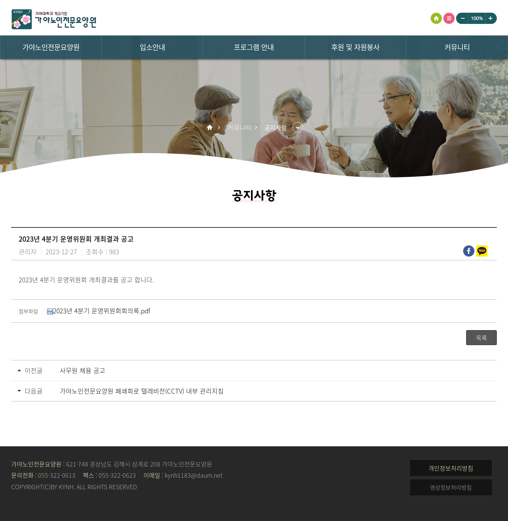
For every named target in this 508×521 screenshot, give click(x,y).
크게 (491, 18)
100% (477, 18)
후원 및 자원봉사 (355, 47)
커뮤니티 (457, 47)
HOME (436, 18)
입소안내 (152, 47)
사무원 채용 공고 (82, 370)
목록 (481, 337)
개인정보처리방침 (450, 467)
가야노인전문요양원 (59, 20)
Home (210, 127)
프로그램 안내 (254, 47)
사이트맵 (449, 18)
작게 (462, 18)
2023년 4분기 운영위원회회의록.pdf (98, 310)
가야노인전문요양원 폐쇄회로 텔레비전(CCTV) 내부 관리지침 (142, 391)
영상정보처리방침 (451, 487)
